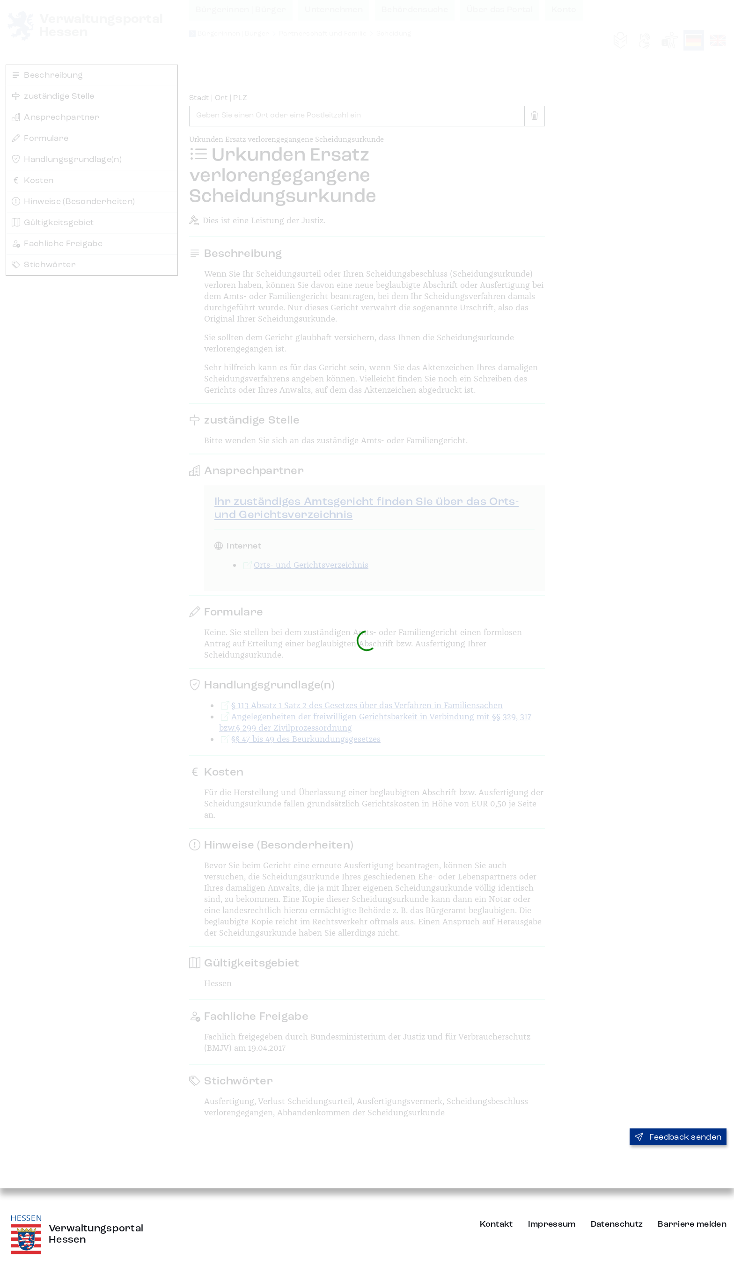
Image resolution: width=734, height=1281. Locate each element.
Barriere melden (692, 1224)
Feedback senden (678, 1137)
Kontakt (496, 1224)
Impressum (552, 1224)
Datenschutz (617, 1224)
